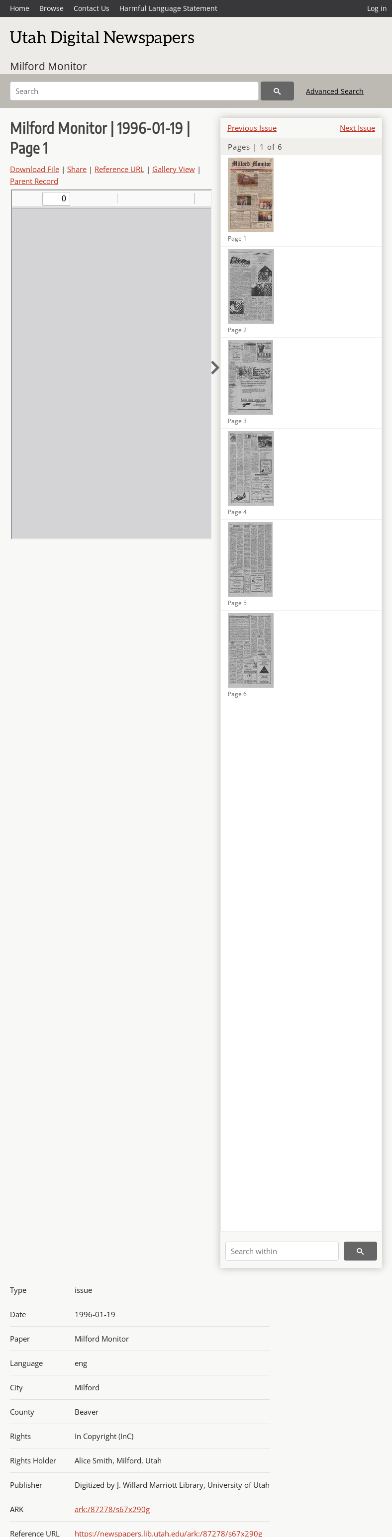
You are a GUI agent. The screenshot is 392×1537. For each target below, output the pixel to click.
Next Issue (357, 128)
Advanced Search (335, 91)
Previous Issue (252, 128)
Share (77, 169)
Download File (34, 169)
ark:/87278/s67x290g (112, 1509)
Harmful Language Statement (168, 8)
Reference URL (119, 169)
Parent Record (34, 181)
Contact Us (91, 8)
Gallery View (173, 169)
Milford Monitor (48, 66)
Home (19, 8)
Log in (377, 8)
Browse (51, 8)
